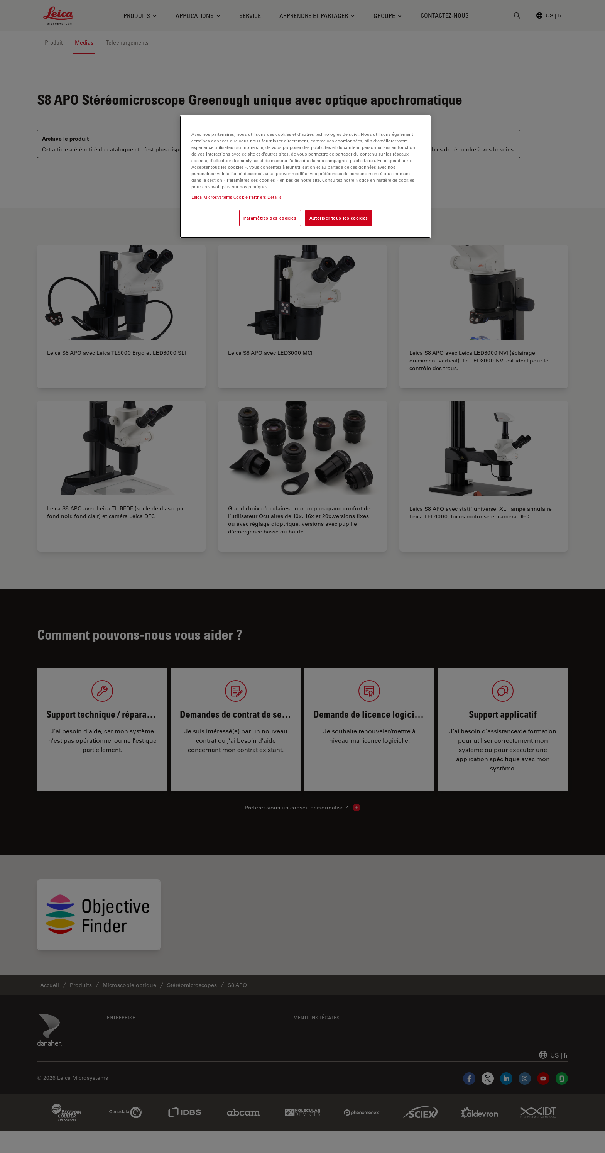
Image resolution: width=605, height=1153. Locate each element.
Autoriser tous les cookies (338, 218)
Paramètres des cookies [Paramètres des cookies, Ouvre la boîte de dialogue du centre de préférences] (270, 218)
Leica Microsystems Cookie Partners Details (236, 197)
